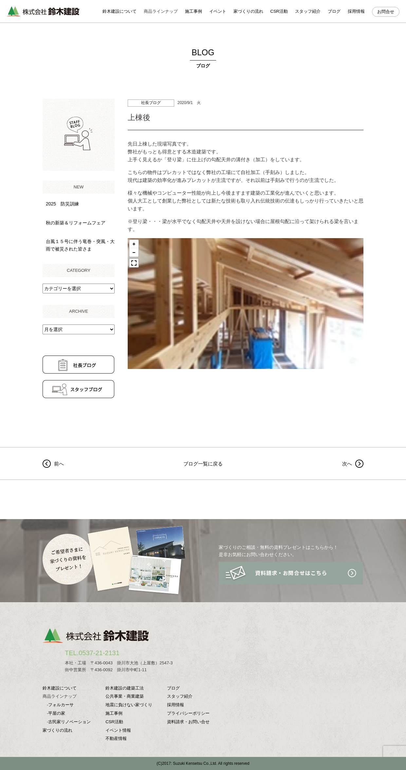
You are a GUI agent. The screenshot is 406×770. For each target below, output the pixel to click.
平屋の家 (56, 713)
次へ (347, 463)
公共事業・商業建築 (124, 696)
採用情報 (356, 11)
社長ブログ (151, 102)
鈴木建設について (119, 11)
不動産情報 (116, 738)
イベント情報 (118, 730)
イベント (217, 11)
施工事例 (193, 11)
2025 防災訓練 (62, 203)
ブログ (334, 11)
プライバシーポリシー (188, 713)
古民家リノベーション (69, 721)
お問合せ (385, 11)
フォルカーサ (61, 704)
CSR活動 (279, 11)
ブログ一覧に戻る (203, 463)
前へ (59, 463)
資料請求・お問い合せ (188, 721)
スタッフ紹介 (308, 11)
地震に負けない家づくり (128, 704)
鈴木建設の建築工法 (124, 688)
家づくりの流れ (248, 11)
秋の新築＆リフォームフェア (75, 222)
